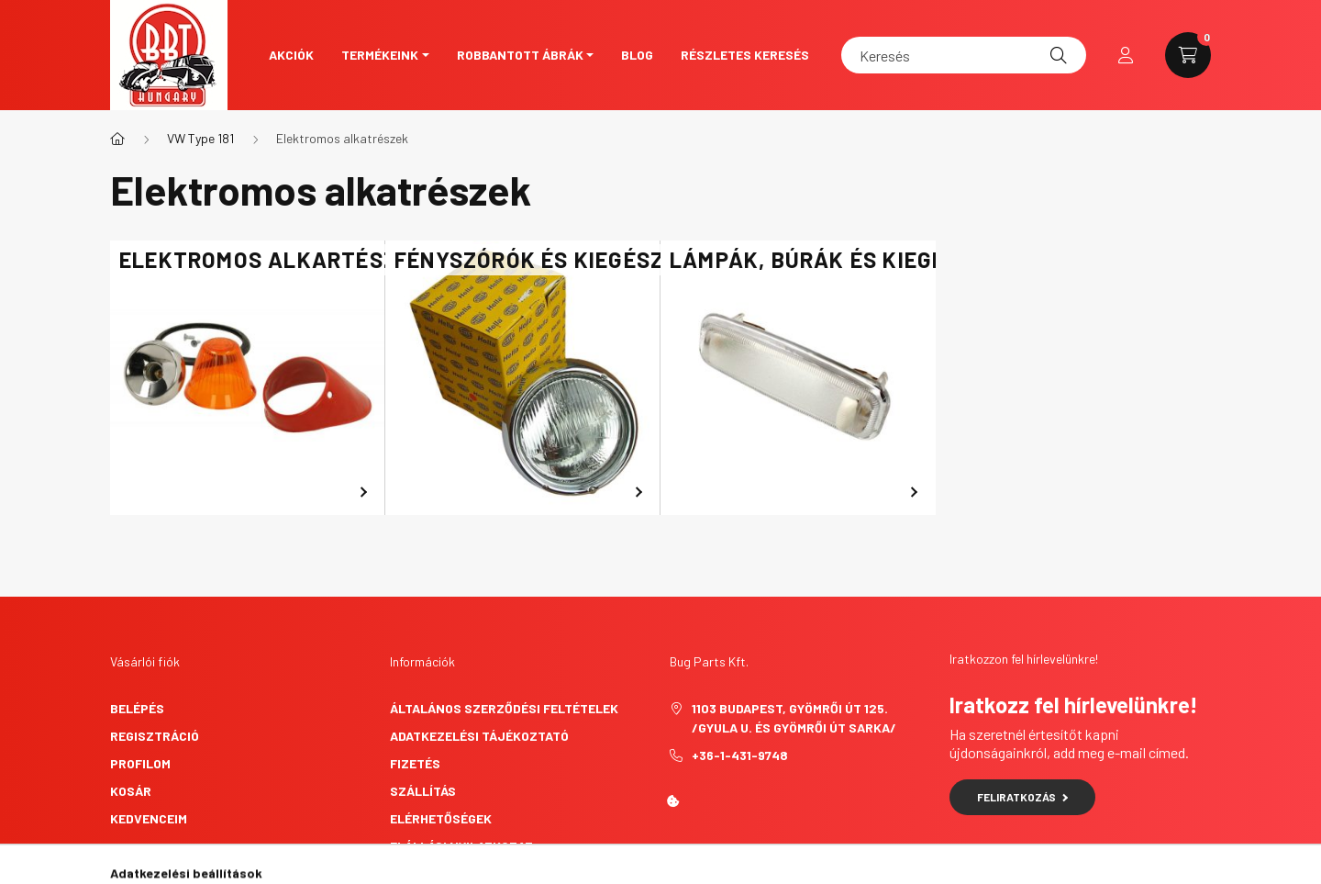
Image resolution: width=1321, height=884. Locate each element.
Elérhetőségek (441, 818)
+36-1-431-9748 (740, 755)
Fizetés (415, 763)
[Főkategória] (117, 139)
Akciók (291, 54)
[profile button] (1126, 55)
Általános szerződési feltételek (504, 708)
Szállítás (423, 791)
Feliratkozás (1022, 796)
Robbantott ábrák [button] (520, 54)
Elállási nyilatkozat (461, 846)
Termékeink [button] (379, 54)
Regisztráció (154, 736)
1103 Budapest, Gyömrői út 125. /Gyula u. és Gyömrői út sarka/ (794, 717)
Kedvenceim (148, 818)
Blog (637, 54)
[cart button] (1188, 55)
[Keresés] (963, 55)
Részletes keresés (745, 54)
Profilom (140, 763)
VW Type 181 (200, 138)
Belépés (137, 708)
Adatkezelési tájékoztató (479, 736)
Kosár (130, 791)
